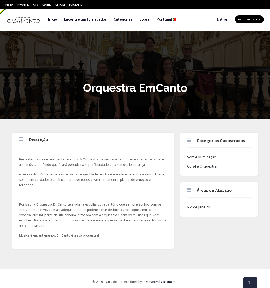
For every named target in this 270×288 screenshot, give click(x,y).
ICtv (35, 4)
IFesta (9, 4)
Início (52, 19)
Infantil (23, 4)
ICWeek (46, 4)
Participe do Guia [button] (249, 19)
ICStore (60, 4)
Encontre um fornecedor (85, 19)
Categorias (123, 19)
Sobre (145, 19)
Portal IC (75, 4)
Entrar (222, 19)
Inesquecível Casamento (160, 282)
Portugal (166, 19)
